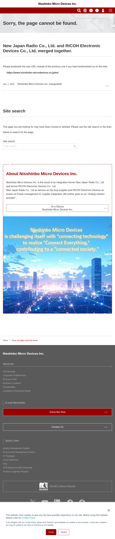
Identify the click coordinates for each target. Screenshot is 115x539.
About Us (8, 364)
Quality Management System (16, 448)
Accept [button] (51, 532)
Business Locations (12, 383)
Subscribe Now (57, 412)
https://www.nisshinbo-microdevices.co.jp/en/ (33, 72)
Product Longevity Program (15, 471)
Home (5, 340)
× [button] (108, 510)
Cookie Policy (28, 518)
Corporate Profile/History (14, 375)
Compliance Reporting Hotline (17, 391)
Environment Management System (19, 452)
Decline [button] (64, 532)
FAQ (5, 464)
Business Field (10, 379)
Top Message (9, 371)
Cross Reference (11, 460)
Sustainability (9, 387)
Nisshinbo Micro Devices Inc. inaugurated (32, 84)
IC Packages (9, 456)
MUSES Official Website (63, 486)
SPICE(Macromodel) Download (17, 467)
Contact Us (57, 427)
